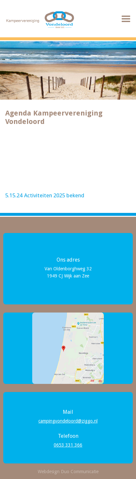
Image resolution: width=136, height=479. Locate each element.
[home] (39, 19)
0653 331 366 (68, 445)
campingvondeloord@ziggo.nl (68, 421)
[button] (126, 19)
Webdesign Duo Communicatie (68, 471)
